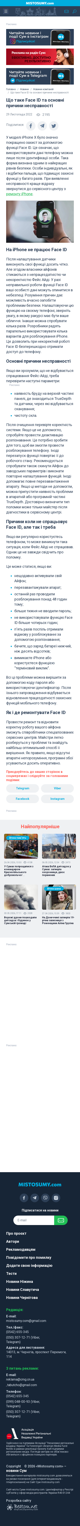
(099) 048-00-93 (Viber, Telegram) (23, 1404)
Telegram (22, 788)
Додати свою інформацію (29, 1265)
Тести (11, 1273)
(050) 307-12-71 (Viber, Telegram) (23, 1340)
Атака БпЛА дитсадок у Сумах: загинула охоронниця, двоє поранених (56, 871)
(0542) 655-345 (17, 1332)
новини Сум (16, 1470)
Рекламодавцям (20, 1249)
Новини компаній (43, 89)
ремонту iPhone (19, 194)
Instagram (57, 798)
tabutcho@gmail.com (22, 1385)
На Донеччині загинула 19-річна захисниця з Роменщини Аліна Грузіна (58, 920)
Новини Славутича (22, 1289)
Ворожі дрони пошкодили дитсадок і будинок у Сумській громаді (20, 920)
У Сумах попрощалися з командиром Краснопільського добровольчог (18, 871)
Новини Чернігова (22, 1297)
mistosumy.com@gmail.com (26, 1321)
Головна (11, 89)
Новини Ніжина (19, 1281)
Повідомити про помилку (28, 1257)
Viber (57, 788)
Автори (12, 1241)
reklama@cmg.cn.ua (20, 1379)
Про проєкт (16, 1233)
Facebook (22, 798)
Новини (24, 89)
